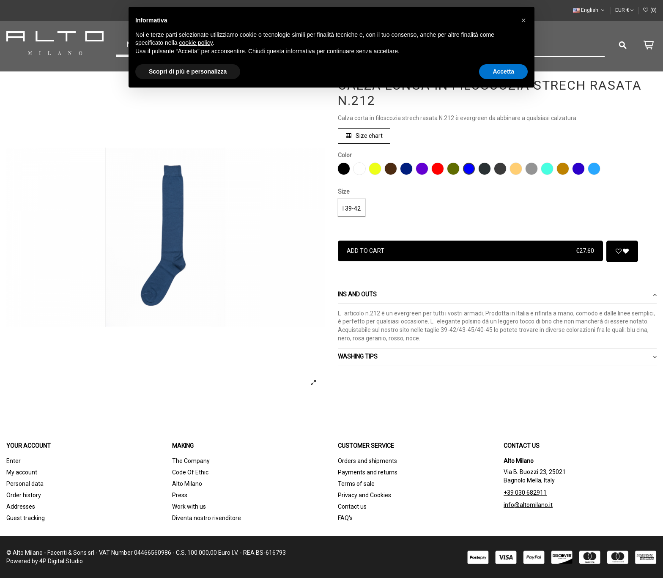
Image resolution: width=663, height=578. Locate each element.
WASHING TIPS (497, 357)
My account (21, 472)
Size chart (364, 135)
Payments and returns (367, 472)
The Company (191, 460)
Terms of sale (356, 483)
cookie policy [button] (196, 42)
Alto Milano (187, 483)
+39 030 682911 (525, 492)
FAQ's (345, 518)
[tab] (497, 295)
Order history (23, 495)
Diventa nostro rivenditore (206, 518)
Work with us (189, 506)
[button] (523, 20)
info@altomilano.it (528, 504)
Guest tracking (25, 518)
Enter (13, 460)
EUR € (624, 10)
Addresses (20, 506)
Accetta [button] (503, 71)
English (589, 10)
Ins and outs (497, 294)
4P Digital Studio (61, 561)
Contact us (352, 506)
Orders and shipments (367, 460)
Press (179, 495)
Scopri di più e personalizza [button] (188, 71)
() (650, 10)
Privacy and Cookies (364, 495)
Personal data (25, 483)
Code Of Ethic (190, 472)
